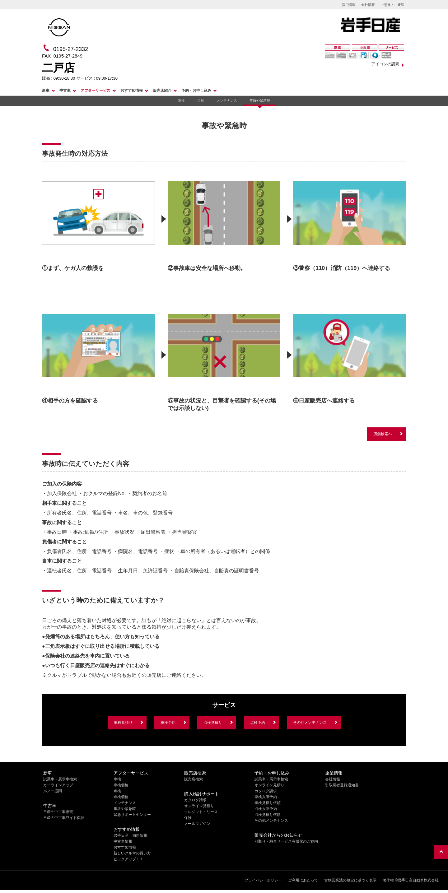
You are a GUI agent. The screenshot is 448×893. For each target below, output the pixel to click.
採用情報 (349, 5)
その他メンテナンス (310, 722)
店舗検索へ (382, 434)
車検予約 (168, 722)
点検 (200, 100)
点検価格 (121, 797)
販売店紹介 (162, 90)
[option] (98, 223)
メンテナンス (227, 100)
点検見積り (212, 722)
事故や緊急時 (260, 100)
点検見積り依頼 (267, 814)
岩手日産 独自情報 (130, 835)
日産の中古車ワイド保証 (63, 818)
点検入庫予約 (265, 809)
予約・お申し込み (196, 90)
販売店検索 (193, 779)
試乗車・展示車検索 (60, 779)
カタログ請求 (195, 800)
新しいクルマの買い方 (132, 853)
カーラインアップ (58, 785)
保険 (188, 818)
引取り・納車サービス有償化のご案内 (286, 841)
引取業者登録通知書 (342, 785)
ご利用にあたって (303, 880)
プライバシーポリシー (263, 880)
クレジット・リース (201, 812)
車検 (181, 100)
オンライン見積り (199, 806)
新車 (45, 90)
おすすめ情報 (131, 90)
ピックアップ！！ (128, 859)
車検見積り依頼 (267, 803)
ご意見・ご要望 (392, 5)
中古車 (65, 90)
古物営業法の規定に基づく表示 (350, 880)
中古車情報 (123, 841)
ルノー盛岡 (52, 791)
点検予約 (257, 722)
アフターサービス (95, 90)
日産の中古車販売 (58, 812)
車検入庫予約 (265, 797)
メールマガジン (197, 823)
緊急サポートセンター (132, 814)
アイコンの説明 (385, 64)
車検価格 (121, 785)
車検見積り (123, 722)
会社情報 (368, 5)
